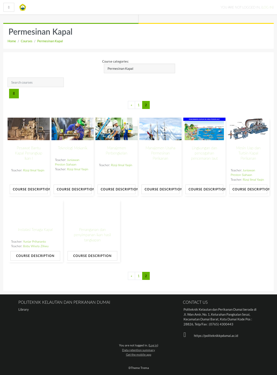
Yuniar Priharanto (34, 241)
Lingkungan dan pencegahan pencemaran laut (204, 153)
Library (23, 309)
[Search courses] (36, 82)
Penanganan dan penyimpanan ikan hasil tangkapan (92, 234)
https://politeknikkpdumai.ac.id (216, 336)
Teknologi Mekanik (72, 148)
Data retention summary (138, 350)
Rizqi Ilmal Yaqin (33, 170)
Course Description (30, 189)
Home (12, 41)
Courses (26, 41)
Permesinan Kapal (50, 41)
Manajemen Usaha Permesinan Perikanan (161, 153)
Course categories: (115, 61)
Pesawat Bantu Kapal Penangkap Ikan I (28, 153)
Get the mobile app (138, 354)
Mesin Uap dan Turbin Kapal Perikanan (248, 153)
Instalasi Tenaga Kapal (35, 229)
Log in (267, 7)
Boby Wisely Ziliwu (36, 246)
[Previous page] (131, 105)
